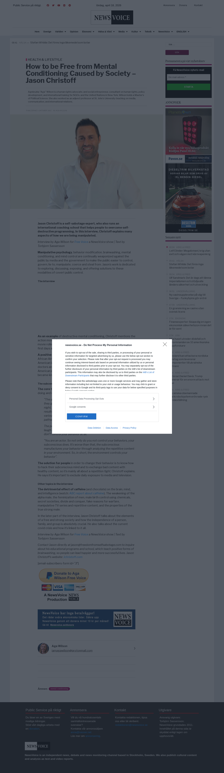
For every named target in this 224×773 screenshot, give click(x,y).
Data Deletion (94, 428)
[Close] (166, 345)
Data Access (112, 428)
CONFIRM (82, 416)
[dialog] (112, 386)
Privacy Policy (129, 428)
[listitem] (112, 398)
